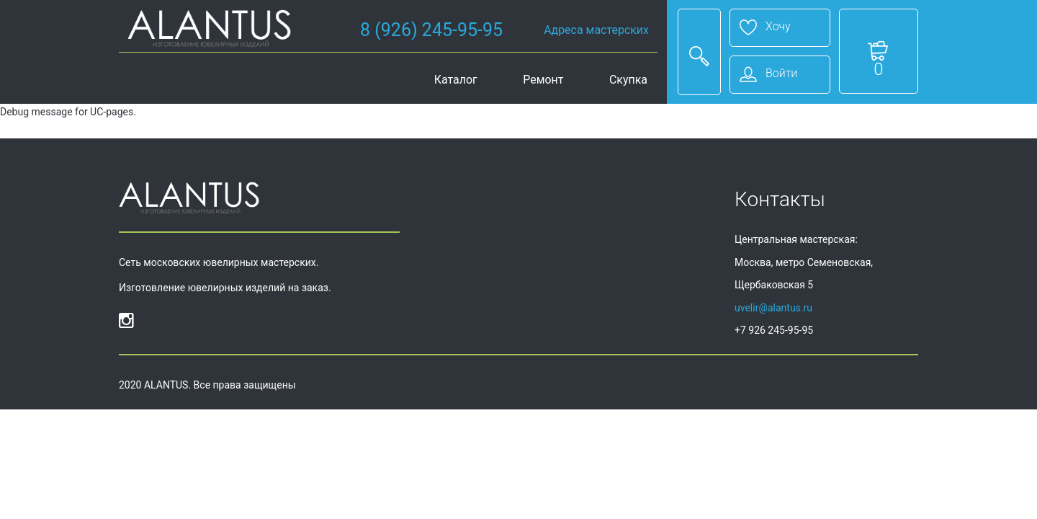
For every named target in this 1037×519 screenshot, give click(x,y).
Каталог (455, 79)
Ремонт (543, 79)
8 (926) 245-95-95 (431, 29)
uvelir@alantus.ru (773, 308)
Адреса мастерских (596, 30)
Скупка (628, 79)
